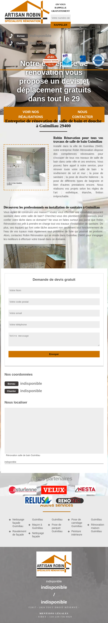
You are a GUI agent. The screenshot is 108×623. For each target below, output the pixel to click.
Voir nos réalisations (30, 114)
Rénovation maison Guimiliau (97, 528)
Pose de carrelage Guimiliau (76, 523)
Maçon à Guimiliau (37, 526)
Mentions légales (54, 613)
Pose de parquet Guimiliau (57, 528)
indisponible (33, 36)
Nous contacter (82, 114)
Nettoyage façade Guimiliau (18, 523)
